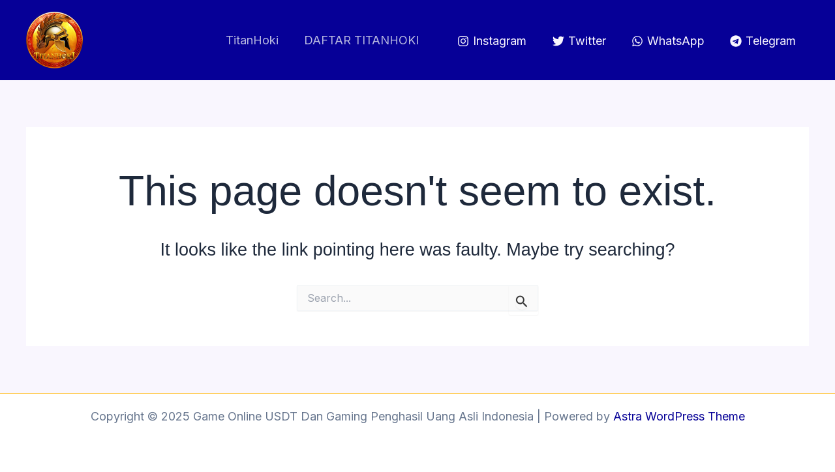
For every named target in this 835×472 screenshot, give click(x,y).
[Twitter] (578, 41)
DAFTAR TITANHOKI (362, 40)
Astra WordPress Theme (679, 416)
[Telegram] (762, 41)
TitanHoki (255, 40)
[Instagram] (492, 41)
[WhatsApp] (668, 41)
